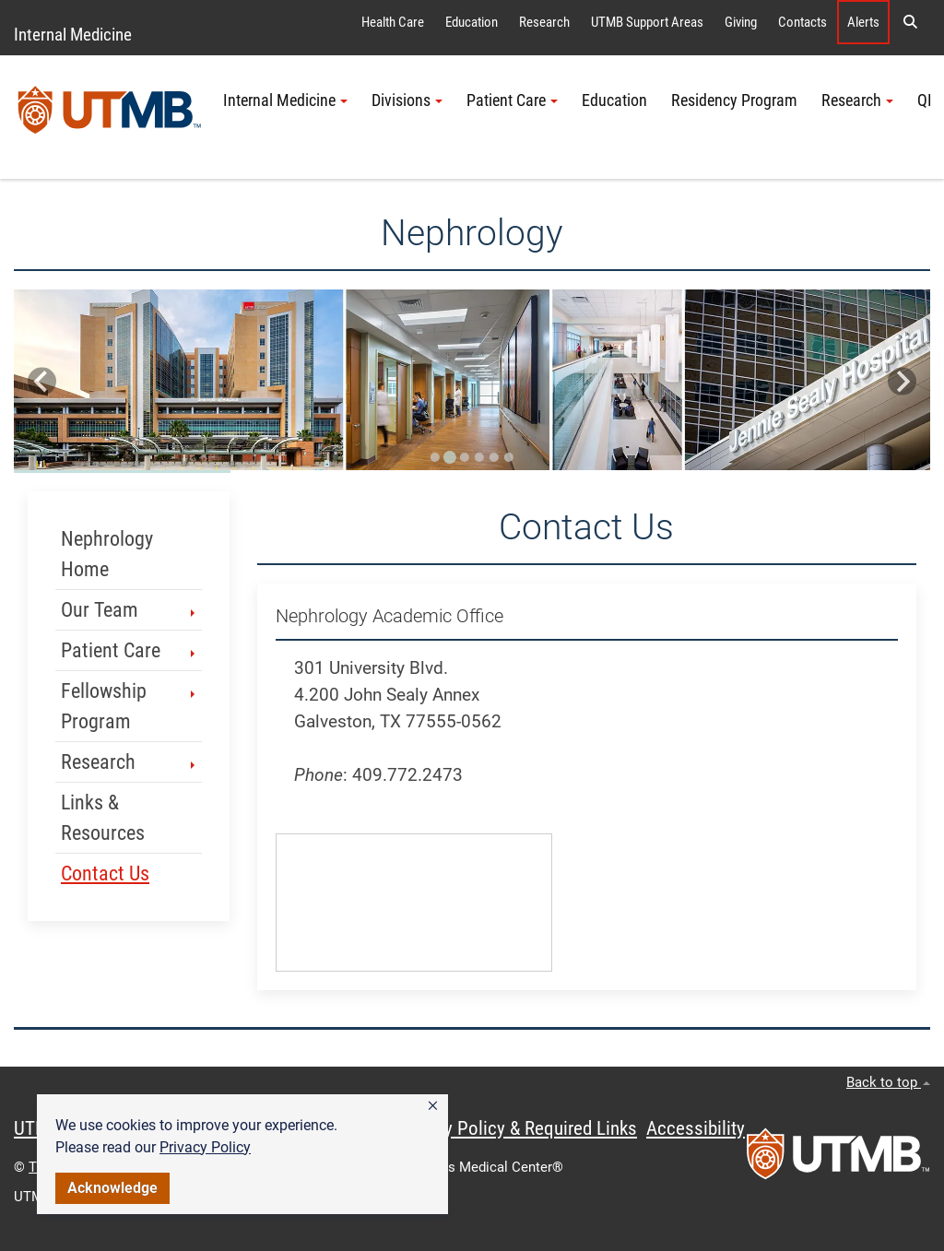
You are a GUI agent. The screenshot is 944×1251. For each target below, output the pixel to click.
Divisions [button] (407, 100)
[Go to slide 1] (435, 457)
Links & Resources (103, 817)
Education (471, 22)
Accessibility (695, 1128)
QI (924, 100)
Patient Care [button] (512, 100)
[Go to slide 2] (449, 457)
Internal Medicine (73, 34)
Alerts (863, 22)
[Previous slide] (42, 381)
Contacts (802, 22)
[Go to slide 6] (508, 457)
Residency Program (734, 100)
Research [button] (857, 100)
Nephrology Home (107, 554)
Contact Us (105, 873)
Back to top (888, 1082)
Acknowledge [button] (112, 1188)
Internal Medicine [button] (285, 100)
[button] (433, 1106)
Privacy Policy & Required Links (516, 1128)
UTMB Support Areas (647, 22)
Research (544, 22)
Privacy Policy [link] (205, 1147)
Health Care (392, 22)
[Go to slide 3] (464, 457)
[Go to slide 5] (494, 457)
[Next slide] (902, 381)
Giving (741, 22)
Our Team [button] (129, 609)
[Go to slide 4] (479, 457)
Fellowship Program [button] (129, 706)
